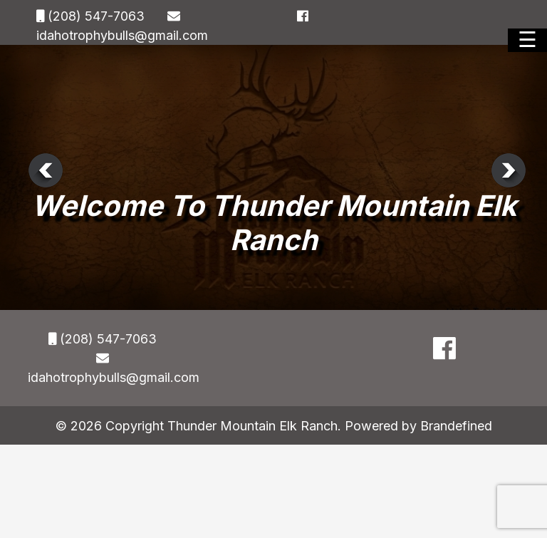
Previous (45, 170)
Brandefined (456, 425)
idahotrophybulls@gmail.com (122, 35)
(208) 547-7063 (94, 16)
